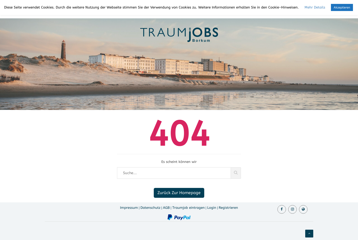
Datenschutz (150, 208)
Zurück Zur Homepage (179, 192)
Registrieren (228, 208)
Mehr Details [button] (315, 7)
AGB (166, 208)
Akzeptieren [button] (342, 7)
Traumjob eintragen (188, 208)
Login (211, 208)
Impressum (129, 208)
